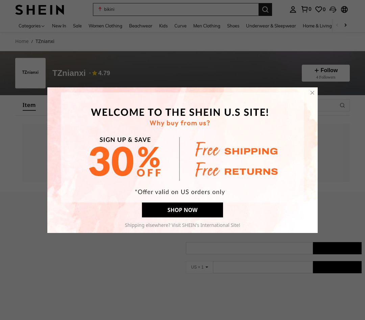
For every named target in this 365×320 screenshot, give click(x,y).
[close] (312, 92)
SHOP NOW (183, 210)
